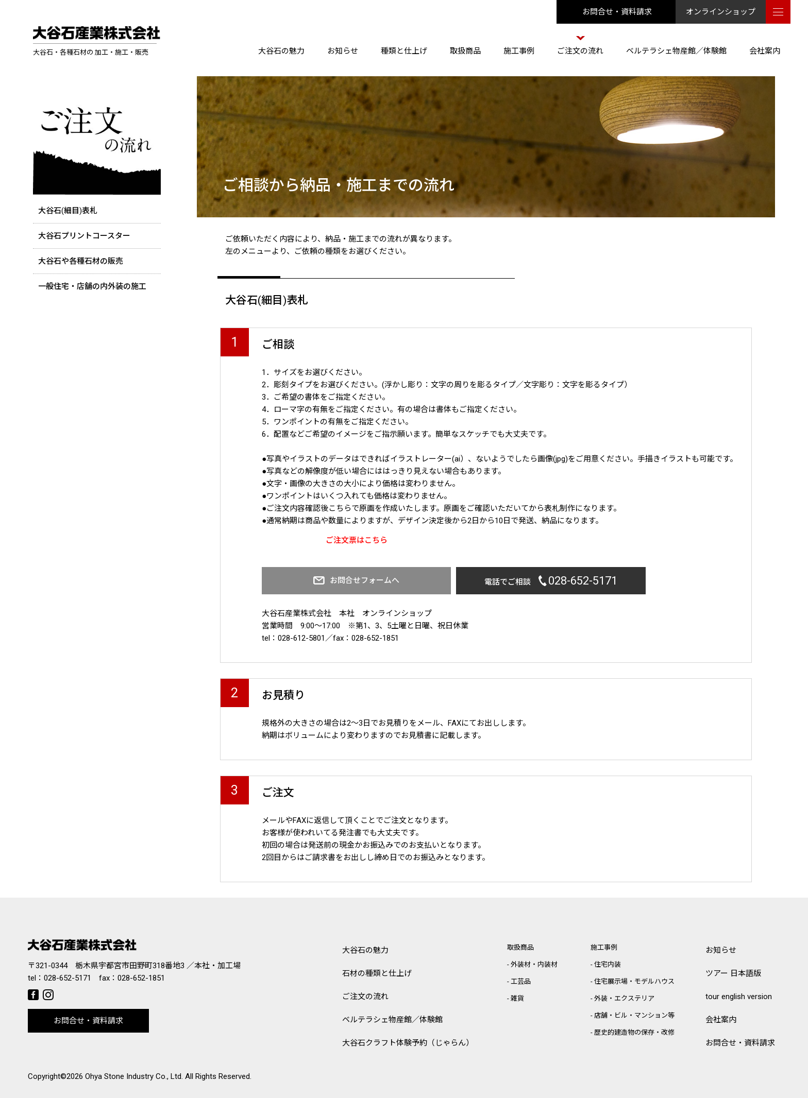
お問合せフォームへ (358, 580)
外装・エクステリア (624, 998)
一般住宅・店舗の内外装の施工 (92, 286)
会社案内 (764, 51)
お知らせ (342, 51)
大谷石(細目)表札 (67, 210)
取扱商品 (465, 51)
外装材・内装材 (534, 964)
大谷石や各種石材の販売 (80, 261)
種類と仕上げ (404, 51)
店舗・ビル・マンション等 (634, 1015)
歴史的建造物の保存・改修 (634, 1032)
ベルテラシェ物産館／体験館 (676, 51)
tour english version (738, 996)
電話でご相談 (531, 580)
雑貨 (517, 998)
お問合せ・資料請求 (617, 11)
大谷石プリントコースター (84, 236)
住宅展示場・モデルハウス (634, 981)
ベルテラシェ (392, 1020)
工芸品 (521, 981)
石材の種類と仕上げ (377, 973)
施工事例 (518, 51)
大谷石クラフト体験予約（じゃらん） (408, 1043)
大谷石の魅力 (281, 51)
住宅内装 (607, 964)
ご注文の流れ (580, 51)
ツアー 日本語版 (733, 973)
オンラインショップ (720, 11)
